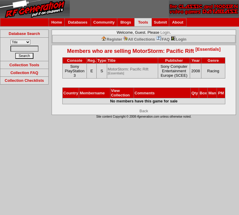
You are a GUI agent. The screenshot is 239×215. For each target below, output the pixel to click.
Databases (77, 22)
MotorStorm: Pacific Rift (176, 51)
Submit (160, 22)
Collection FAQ (24, 72)
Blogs (125, 22)
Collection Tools (24, 65)
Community (104, 22)
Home (56, 22)
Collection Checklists (24, 80)
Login (165, 32)
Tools (143, 22)
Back (144, 111)
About (178, 22)
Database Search (24, 33)
